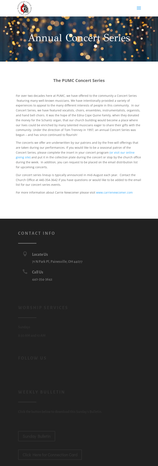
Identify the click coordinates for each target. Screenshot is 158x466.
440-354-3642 (42, 279)
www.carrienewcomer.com (114, 192)
